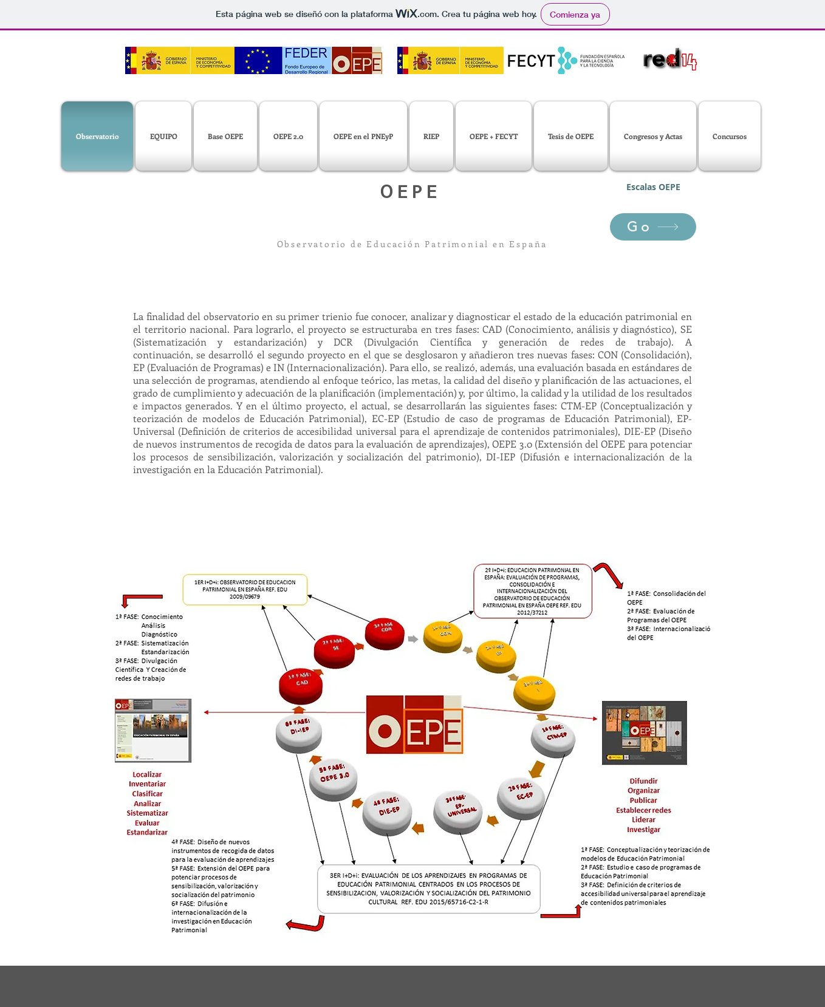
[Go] (653, 227)
